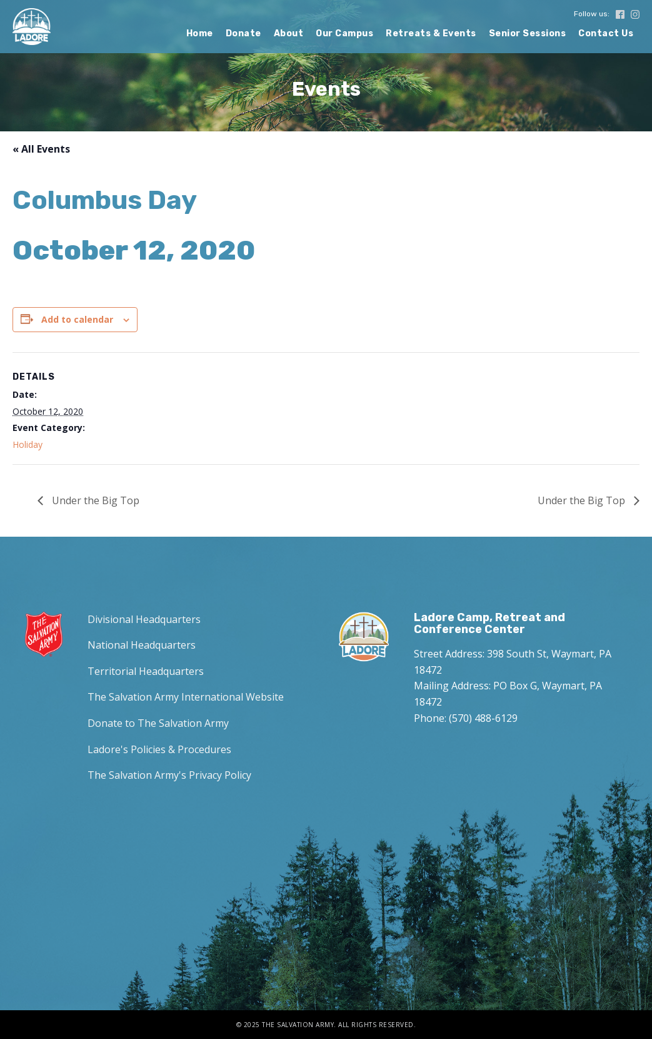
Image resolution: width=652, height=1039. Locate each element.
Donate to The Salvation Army (158, 723)
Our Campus (344, 33)
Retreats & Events (431, 33)
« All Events (41, 149)
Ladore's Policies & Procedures (159, 749)
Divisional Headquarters (144, 619)
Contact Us (605, 33)
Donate (243, 33)
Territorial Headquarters (146, 671)
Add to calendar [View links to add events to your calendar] (77, 319)
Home (199, 33)
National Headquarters (142, 645)
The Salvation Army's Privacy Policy (169, 775)
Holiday (28, 444)
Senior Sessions (527, 33)
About (289, 33)
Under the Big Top (94, 500)
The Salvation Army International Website (186, 697)
